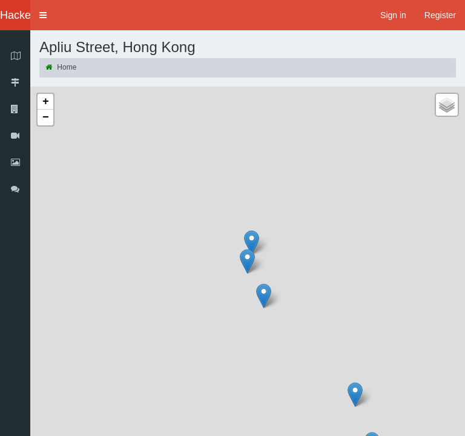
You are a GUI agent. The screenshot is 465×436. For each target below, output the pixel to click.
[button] (43, 15)
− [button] (45, 117)
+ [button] (45, 101)
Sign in (393, 15)
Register (440, 15)
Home (60, 67)
